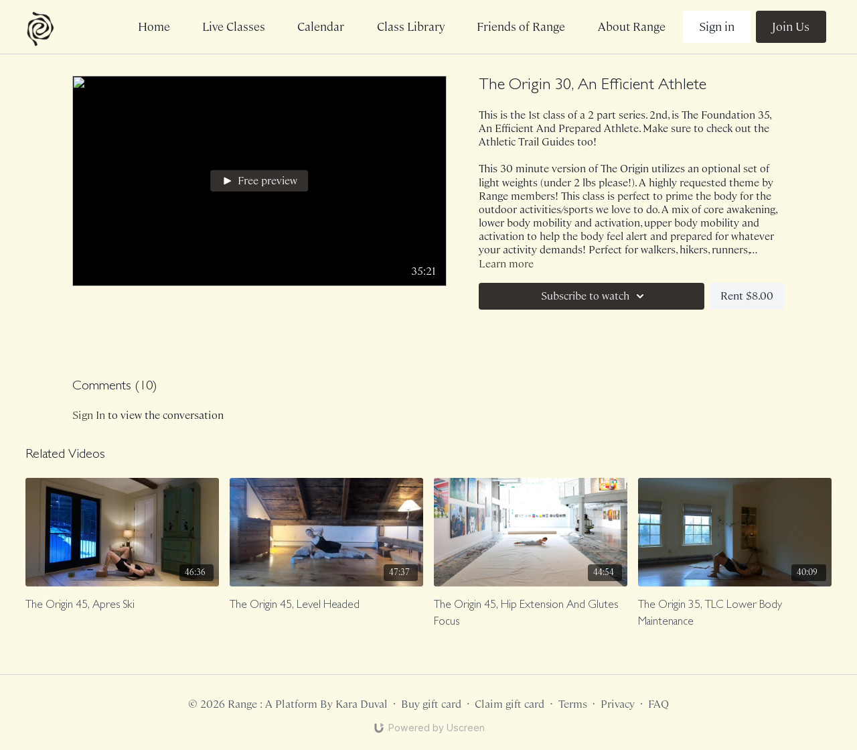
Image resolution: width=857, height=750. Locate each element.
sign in (88, 415)
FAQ (658, 704)
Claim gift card (509, 704)
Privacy (618, 704)
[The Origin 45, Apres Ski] (122, 606)
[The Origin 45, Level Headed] (326, 606)
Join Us (790, 27)
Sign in (716, 27)
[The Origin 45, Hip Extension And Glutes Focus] (530, 614)
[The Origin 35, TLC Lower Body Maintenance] (735, 614)
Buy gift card (431, 704)
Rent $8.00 (746, 296)
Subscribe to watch (594, 296)
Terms (572, 704)
